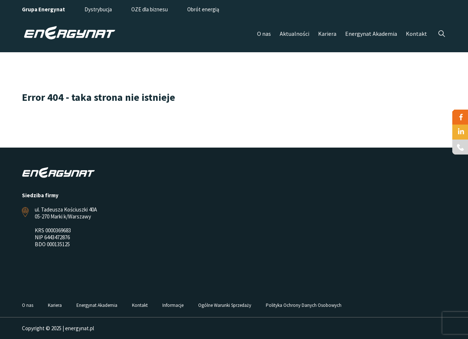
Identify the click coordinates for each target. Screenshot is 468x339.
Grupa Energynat (43, 9)
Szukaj (441, 33)
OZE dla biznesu (149, 9)
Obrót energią (203, 9)
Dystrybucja (98, 9)
